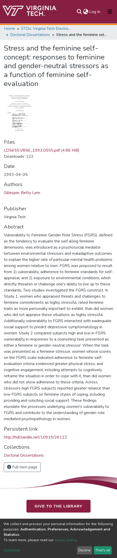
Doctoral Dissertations (30, 35)
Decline (84, 550)
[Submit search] (79, 12)
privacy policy (65, 540)
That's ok (102, 550)
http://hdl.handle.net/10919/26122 (35, 437)
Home (9, 28)
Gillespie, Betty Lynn (22, 193)
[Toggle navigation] (110, 12)
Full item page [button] (22, 467)
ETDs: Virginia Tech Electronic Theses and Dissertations (46, 28)
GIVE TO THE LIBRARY (58, 506)
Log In (95, 12)
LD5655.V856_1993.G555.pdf (41, 150)
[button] (85, 12)
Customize (12, 550)
